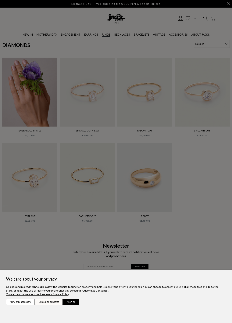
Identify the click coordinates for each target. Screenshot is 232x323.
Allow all (71, 302)
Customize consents (49, 302)
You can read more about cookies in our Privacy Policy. (37, 294)
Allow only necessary (20, 302)
